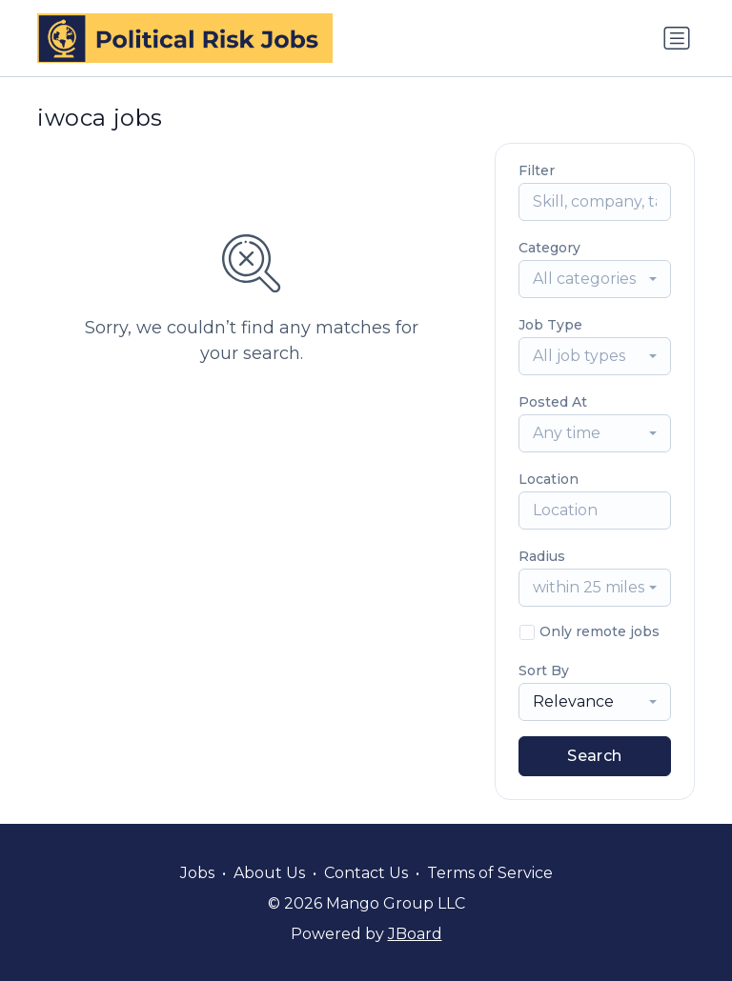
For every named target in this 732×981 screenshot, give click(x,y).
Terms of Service (490, 873)
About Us (269, 873)
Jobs (197, 873)
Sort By (543, 670)
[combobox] (594, 279)
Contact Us (366, 873)
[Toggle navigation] (677, 38)
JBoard (415, 934)
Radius (541, 556)
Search (594, 756)
